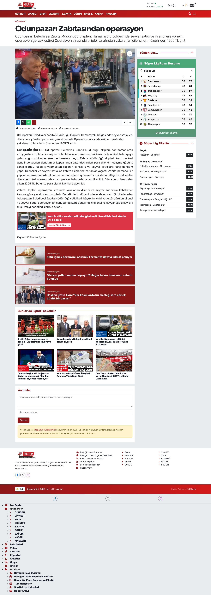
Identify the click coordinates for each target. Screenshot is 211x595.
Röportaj (13, 555)
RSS (19, 489)
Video (11, 548)
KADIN (126, 461)
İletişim (11, 565)
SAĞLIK (88, 13)
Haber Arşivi (84, 468)
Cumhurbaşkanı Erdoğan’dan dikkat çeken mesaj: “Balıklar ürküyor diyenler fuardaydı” (33, 376)
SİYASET (33, 13)
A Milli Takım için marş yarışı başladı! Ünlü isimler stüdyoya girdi (34, 342)
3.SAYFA (66, 13)
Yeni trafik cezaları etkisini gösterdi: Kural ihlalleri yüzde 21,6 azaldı (112, 342)
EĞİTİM (78, 13)
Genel (126, 452)
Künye (11, 562)
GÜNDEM (20, 13)
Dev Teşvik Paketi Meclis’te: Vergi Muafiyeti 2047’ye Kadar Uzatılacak (112, 376)
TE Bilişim (191, 489)
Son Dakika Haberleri (88, 465)
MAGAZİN (111, 13)
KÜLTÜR (163, 465)
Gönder (24, 420)
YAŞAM (99, 13)
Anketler (12, 558)
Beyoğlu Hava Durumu (89, 452)
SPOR (43, 13)
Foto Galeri (14, 544)
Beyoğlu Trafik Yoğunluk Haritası (94, 455)
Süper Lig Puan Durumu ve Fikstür (32, 580)
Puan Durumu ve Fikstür (90, 458)
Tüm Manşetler (85, 461)
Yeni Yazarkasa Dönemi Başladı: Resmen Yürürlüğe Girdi (74, 374)
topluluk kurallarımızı (45, 430)
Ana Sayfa (13, 505)
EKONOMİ (54, 13)
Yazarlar (12, 551)
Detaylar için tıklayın (167, 132)
